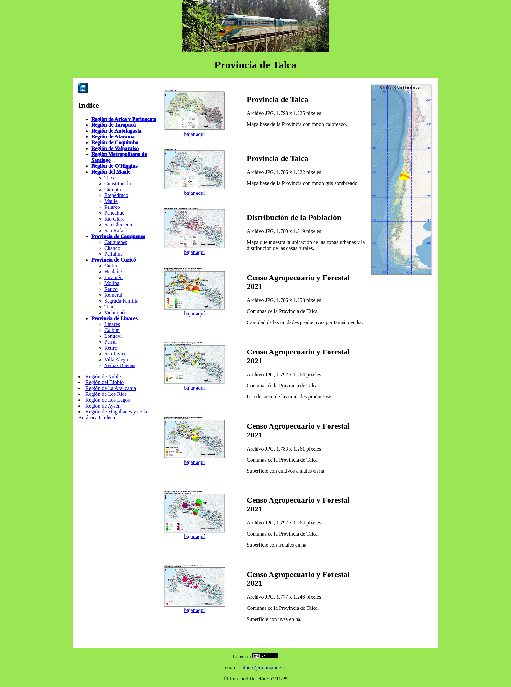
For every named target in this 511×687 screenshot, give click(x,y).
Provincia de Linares (114, 318)
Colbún (112, 330)
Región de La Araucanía (110, 388)
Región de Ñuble (103, 376)
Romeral (113, 295)
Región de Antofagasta (116, 131)
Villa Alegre (117, 359)
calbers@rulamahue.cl (262, 667)
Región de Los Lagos (107, 400)
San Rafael (115, 230)
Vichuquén (115, 312)
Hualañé (113, 271)
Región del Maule (110, 172)
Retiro (110, 348)
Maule (111, 201)
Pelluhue (113, 254)
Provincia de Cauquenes (118, 236)
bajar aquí (194, 134)
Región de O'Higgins (114, 166)
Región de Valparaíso (115, 148)
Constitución (117, 183)
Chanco (112, 248)
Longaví (113, 336)
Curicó (111, 265)
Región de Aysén (103, 405)
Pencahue (114, 213)
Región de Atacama (112, 136)
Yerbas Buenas (119, 365)
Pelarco (112, 207)
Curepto (112, 189)
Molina (111, 283)
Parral (110, 342)
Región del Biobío (104, 382)
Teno (109, 306)
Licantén (113, 277)
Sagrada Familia (121, 301)
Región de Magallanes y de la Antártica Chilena (112, 414)
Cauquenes (115, 242)
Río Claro (114, 219)
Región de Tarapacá (113, 125)
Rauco (111, 289)
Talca (109, 177)
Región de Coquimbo (114, 142)
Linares (112, 324)
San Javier (115, 353)
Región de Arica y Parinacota (123, 119)
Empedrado (116, 195)
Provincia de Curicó (113, 260)
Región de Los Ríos (106, 394)
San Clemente (118, 224)
